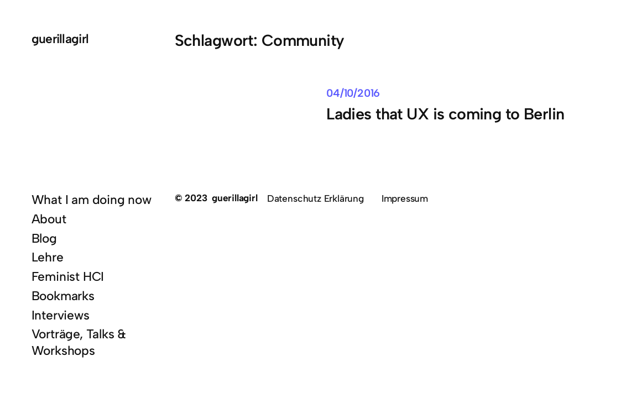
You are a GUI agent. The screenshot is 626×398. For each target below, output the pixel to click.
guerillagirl (60, 38)
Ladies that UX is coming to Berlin (445, 114)
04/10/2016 (353, 93)
